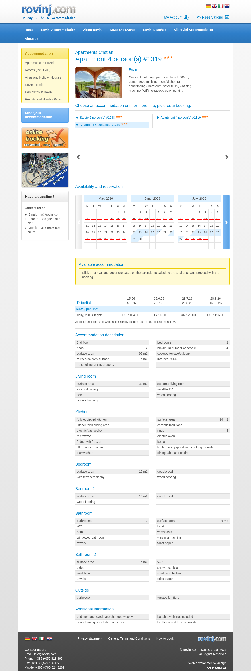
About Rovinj (92, 29)
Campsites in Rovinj (39, 92)
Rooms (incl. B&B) (37, 70)
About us (31, 39)
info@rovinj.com (49, 214)
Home (29, 29)
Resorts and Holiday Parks (43, 99)
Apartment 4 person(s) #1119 (181, 117)
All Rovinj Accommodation (193, 29)
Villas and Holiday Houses (43, 77)
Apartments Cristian (94, 52)
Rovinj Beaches (154, 29)
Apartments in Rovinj (39, 63)
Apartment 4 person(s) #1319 (100, 124)
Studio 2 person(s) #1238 (97, 117)
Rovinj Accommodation (58, 29)
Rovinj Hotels (34, 85)
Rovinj (133, 69)
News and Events (122, 29)
